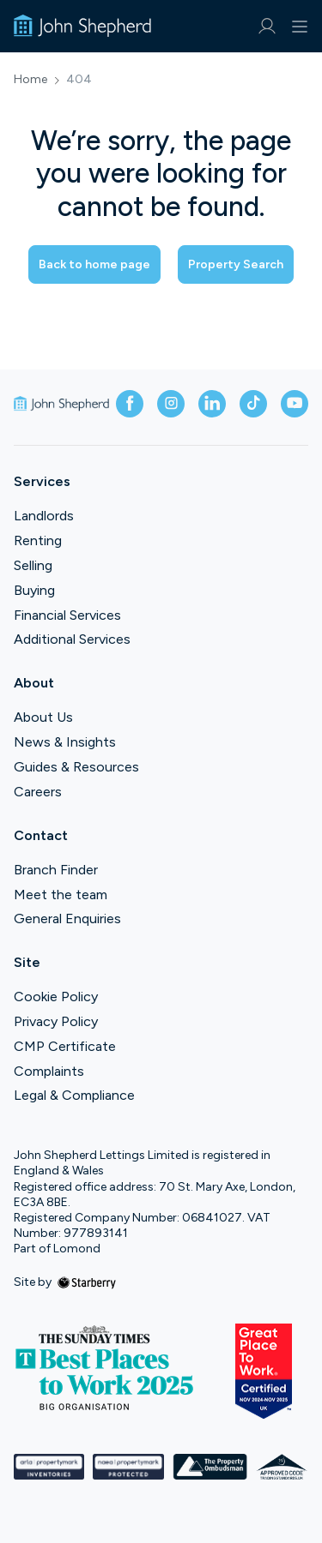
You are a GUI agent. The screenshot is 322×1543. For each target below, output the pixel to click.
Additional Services (72, 639)
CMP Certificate (65, 1046)
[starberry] (86, 1282)
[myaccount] (266, 26)
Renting (38, 540)
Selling (33, 565)
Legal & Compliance (74, 1095)
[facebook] (129, 403)
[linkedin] (212, 403)
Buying (34, 590)
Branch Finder (56, 870)
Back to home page (94, 264)
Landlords (44, 515)
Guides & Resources (76, 767)
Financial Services (67, 615)
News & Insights (65, 742)
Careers (38, 792)
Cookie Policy (56, 996)
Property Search (235, 264)
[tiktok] (253, 403)
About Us (43, 717)
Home (30, 80)
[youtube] (294, 403)
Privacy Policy (56, 1021)
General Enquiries (67, 918)
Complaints (49, 1071)
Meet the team (60, 894)
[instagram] (171, 403)
